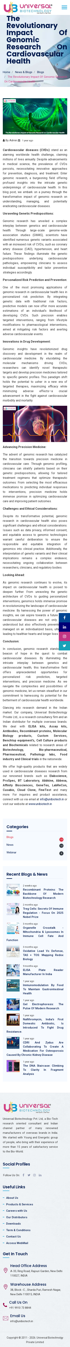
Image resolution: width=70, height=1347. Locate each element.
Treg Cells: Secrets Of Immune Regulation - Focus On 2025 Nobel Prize (43, 913)
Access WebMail (17, 1243)
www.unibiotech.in (40, 804)
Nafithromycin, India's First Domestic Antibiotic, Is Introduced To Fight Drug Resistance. (35, 1025)
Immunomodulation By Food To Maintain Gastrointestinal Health (43, 989)
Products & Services (19, 1204)
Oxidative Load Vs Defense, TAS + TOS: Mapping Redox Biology (43, 955)
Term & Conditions (18, 1230)
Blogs (40, 72)
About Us (12, 1198)
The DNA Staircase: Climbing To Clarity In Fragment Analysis (43, 1070)
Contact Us (13, 1236)
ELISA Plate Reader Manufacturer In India (43, 972)
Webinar (11, 852)
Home (6, 72)
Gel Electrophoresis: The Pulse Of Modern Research (43, 1006)
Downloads (13, 1223)
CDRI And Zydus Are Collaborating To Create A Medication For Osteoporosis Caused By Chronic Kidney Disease (35, 1049)
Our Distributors (16, 1217)
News (10, 844)
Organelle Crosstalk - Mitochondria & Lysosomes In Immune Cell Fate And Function (35, 934)
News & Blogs (23, 72)
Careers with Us (16, 1210)
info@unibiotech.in (52, 799)
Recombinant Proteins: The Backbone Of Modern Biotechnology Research (43, 894)
